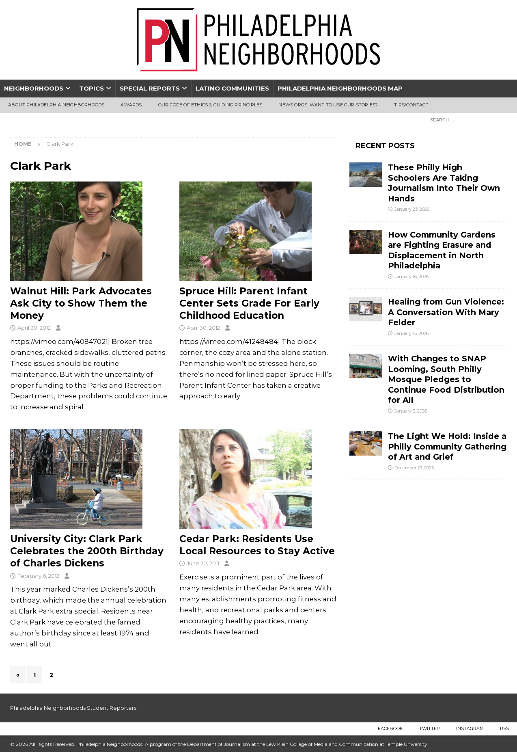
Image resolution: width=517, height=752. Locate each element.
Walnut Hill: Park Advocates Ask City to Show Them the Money (81, 303)
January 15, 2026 (411, 333)
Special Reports (150, 88)
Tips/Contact (411, 105)
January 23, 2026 (411, 209)
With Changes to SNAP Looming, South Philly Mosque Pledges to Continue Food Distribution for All (446, 379)
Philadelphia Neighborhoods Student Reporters (73, 707)
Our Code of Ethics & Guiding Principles (210, 105)
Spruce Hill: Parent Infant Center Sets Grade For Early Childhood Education (249, 303)
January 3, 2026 (410, 411)
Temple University (406, 744)
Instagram (470, 728)
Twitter (429, 728)
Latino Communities (232, 88)
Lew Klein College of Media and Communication (322, 744)
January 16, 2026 (411, 276)
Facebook (390, 728)
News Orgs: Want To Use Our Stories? (328, 105)
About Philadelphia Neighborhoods (56, 105)
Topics (91, 88)
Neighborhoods (33, 88)
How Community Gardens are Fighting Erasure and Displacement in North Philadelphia (441, 250)
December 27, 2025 (414, 468)
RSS (504, 728)
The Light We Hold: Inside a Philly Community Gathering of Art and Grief (447, 446)
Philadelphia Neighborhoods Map (340, 88)
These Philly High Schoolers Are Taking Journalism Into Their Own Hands (444, 182)
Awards (131, 105)
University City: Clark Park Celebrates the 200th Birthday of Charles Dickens (87, 551)
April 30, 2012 (34, 327)
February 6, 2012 (38, 576)
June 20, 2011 (203, 563)
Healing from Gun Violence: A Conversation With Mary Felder (446, 312)
